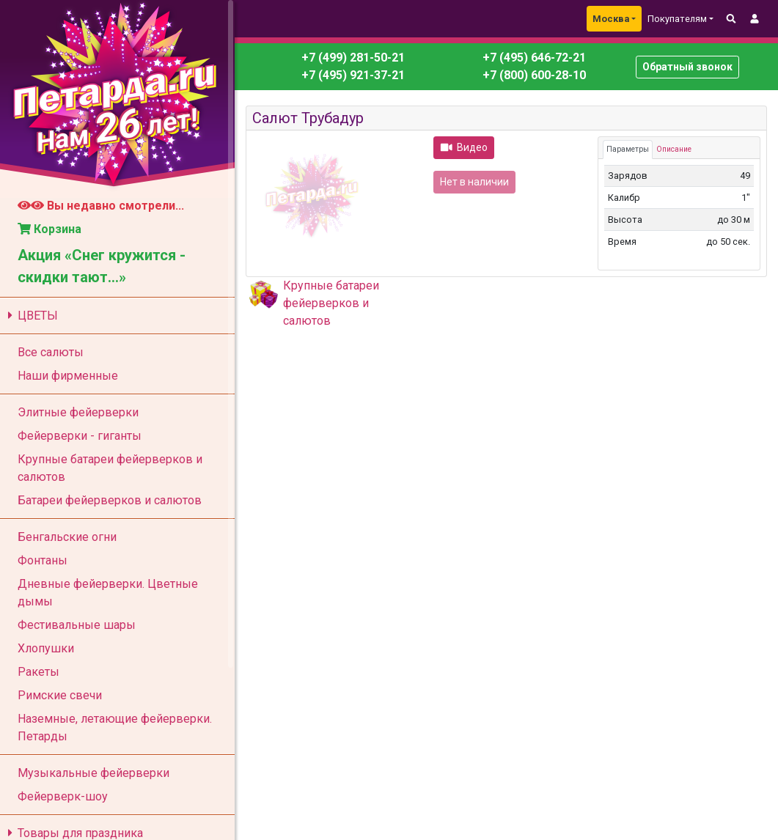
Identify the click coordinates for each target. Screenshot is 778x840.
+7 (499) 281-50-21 (353, 58)
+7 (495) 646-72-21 (533, 58)
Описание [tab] (673, 149)
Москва (610, 18)
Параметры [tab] (627, 149)
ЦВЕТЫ (30, 316)
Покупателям (677, 18)
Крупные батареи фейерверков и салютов (331, 303)
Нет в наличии (474, 182)
